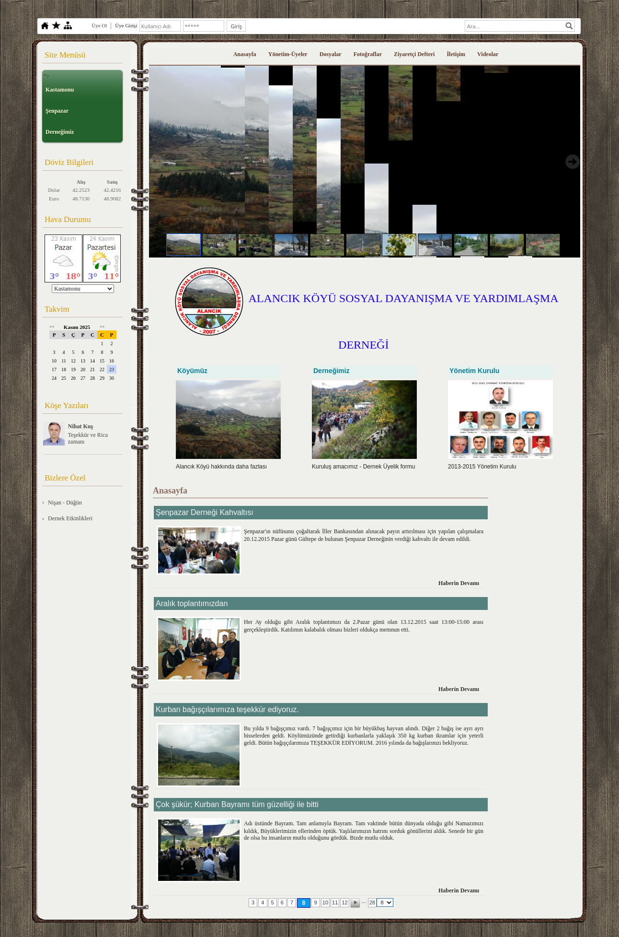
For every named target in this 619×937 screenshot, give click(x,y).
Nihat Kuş (80, 426)
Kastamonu (60, 89)
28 (372, 902)
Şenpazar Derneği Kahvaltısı (204, 512)
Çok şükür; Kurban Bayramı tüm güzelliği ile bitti (237, 804)
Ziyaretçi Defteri (414, 54)
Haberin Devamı (458, 583)
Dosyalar (331, 54)
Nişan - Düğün (65, 502)
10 (325, 902)
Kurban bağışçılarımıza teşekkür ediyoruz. (227, 709)
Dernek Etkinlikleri (70, 518)
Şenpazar (57, 110)
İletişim (456, 54)
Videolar (487, 54)
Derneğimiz (60, 132)
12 (344, 902)
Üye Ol (99, 25)
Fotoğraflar (368, 54)
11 (335, 902)
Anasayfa (244, 54)
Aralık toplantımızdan (192, 603)
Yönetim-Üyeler (288, 54)
